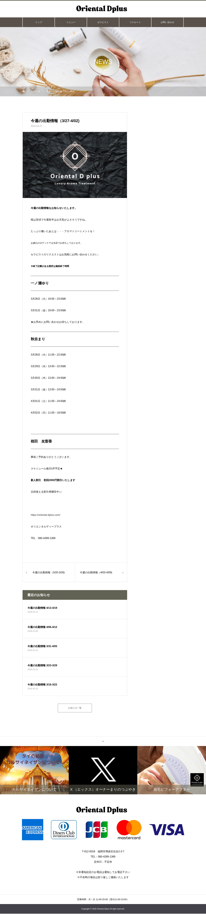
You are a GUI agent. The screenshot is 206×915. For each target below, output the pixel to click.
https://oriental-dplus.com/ (45, 515)
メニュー (70, 22)
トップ (38, 22)
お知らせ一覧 (75, 708)
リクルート (135, 22)
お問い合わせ (167, 22)
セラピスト (103, 22)
